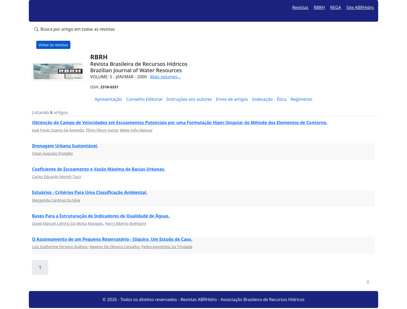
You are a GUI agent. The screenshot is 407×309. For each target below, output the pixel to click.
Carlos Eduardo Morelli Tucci (56, 176)
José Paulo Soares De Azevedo (58, 130)
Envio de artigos (232, 99)
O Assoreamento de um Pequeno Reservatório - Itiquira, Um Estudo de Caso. (112, 239)
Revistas (300, 7)
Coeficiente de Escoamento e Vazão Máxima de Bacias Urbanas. (98, 169)
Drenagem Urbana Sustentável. (65, 146)
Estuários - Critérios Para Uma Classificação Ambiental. (89, 192)
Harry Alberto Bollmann (125, 223)
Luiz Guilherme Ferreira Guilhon (60, 246)
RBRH (319, 7)
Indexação (262, 99)
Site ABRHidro (360, 7)
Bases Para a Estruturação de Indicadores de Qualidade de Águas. (101, 216)
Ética (281, 99)
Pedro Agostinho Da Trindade (166, 246)
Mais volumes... (165, 77)
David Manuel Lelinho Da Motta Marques (67, 223)
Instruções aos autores (189, 99)
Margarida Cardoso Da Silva (56, 200)
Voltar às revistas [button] (53, 44)
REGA (335, 7)
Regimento (301, 99)
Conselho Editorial (144, 99)
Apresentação (108, 99)
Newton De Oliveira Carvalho (114, 246)
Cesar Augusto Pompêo (52, 153)
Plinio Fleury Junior (102, 130)
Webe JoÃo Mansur (136, 130)
